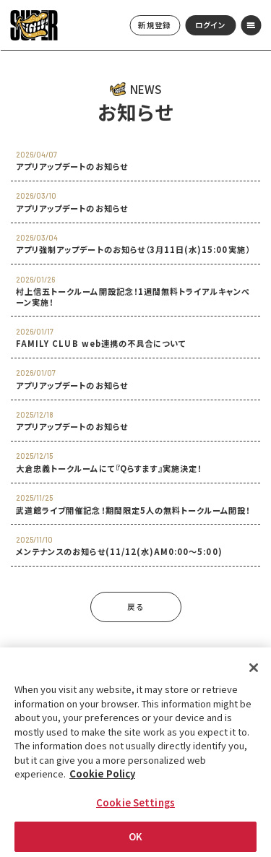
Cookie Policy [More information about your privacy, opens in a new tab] (102, 774)
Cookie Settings (135, 802)
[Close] (254, 668)
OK (135, 837)
